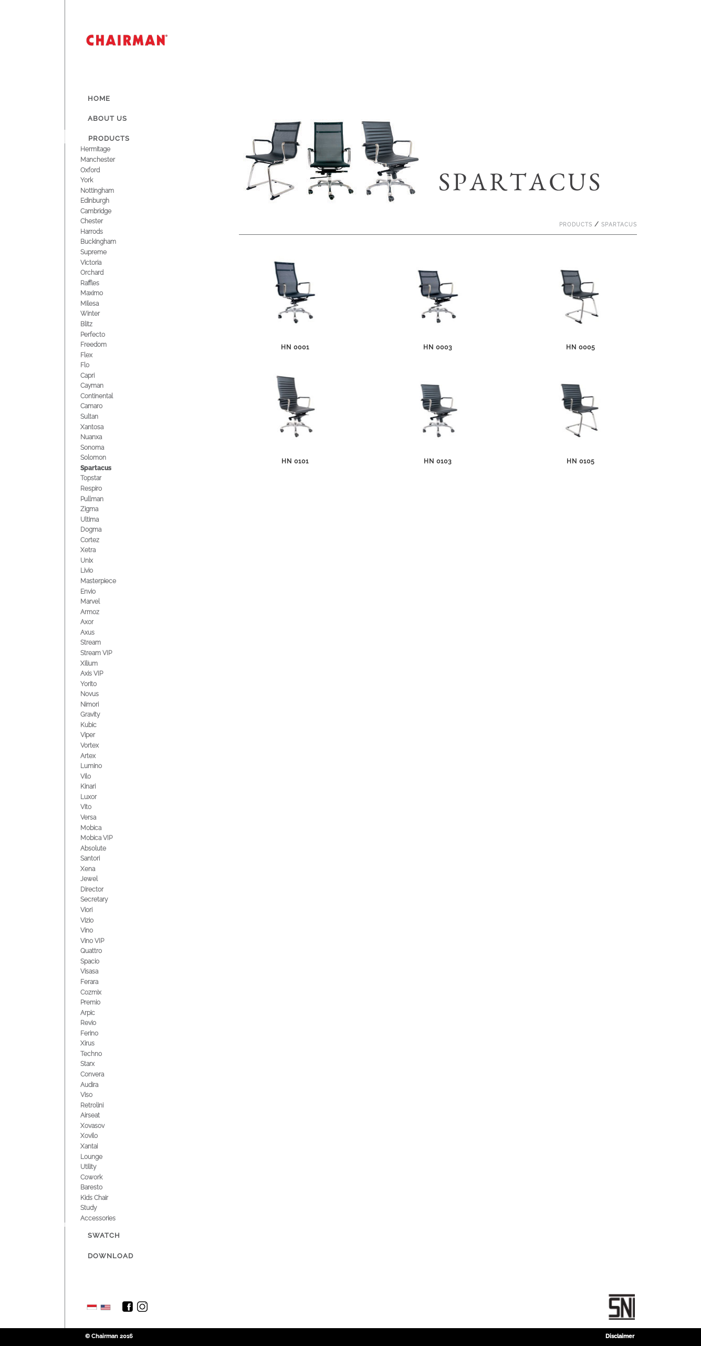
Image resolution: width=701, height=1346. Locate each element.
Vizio (94, 920)
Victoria (98, 262)
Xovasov (100, 1126)
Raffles (97, 283)
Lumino (99, 766)
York (94, 180)
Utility (96, 1167)
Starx (95, 1064)
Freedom (101, 344)
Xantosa (99, 427)
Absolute (101, 848)
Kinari (95, 786)
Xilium (97, 663)
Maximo (99, 293)
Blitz (94, 324)
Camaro (99, 406)
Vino (94, 930)
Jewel (97, 879)
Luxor (96, 797)
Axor (94, 622)
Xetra (95, 550)
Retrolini (99, 1105)
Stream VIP (104, 653)
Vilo (93, 776)
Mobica (98, 828)
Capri (95, 375)
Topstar (98, 478)
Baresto (99, 1187)
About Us (107, 118)
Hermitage (103, 149)
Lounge (99, 1157)
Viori (94, 910)
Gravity (98, 714)
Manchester (105, 159)
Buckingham (106, 241)
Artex (95, 756)
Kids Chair (102, 1198)
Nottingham (105, 190)
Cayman (99, 385)
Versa (96, 817)
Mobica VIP (104, 838)
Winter (98, 313)
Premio (98, 1002)
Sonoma (100, 447)
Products (109, 138)
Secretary (102, 899)
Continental (104, 396)
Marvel (98, 601)
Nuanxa (99, 437)
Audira (97, 1085)
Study (96, 1208)
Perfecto (100, 334)
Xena (95, 869)
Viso (94, 1095)
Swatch (104, 1235)
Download (110, 1256)
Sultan (97, 416)
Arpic (95, 1013)
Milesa (97, 303)
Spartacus (103, 468)
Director (99, 889)
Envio (95, 591)
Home (99, 98)
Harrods (99, 231)
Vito (93, 807)
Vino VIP (100, 941)
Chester (99, 221)
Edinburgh (102, 200)
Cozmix (98, 992)
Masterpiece (106, 581)
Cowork (99, 1177)
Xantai (97, 1146)
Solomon (101, 457)
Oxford (98, 170)
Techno (99, 1054)
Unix (94, 560)
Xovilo (97, 1136)
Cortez (97, 540)
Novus (97, 694)
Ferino (97, 1033)
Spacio (97, 961)
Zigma (97, 509)
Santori (98, 858)
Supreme (101, 252)
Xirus (95, 1043)
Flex (94, 355)
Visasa (97, 971)
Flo (92, 365)
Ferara (97, 982)
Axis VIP (99, 673)
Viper (95, 735)
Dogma (98, 529)
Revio (96, 1023)
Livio (94, 570)
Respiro (99, 488)
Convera (100, 1074)
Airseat (98, 1115)
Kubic (96, 725)
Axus (95, 632)
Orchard (99, 272)
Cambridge (103, 211)
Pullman (99, 499)
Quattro (99, 951)
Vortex (97, 745)
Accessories (105, 1218)
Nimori (97, 704)
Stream (98, 642)
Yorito (96, 684)
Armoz (97, 612)
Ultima (97, 519)
